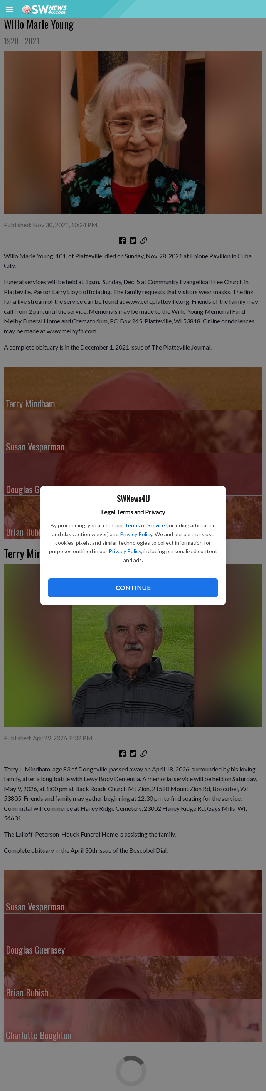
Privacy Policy (136, 534)
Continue (133, 587)
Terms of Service (145, 525)
